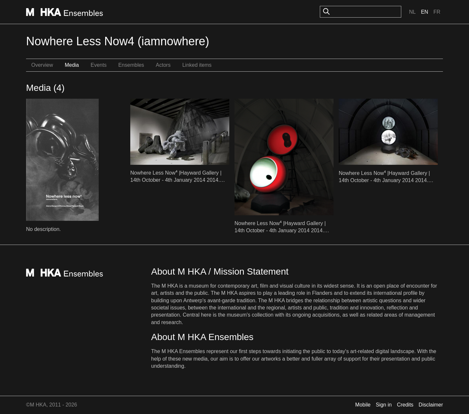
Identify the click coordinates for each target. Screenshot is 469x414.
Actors (163, 65)
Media (72, 65)
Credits (405, 404)
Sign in (384, 404)
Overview (42, 65)
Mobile (363, 404)
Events (99, 65)
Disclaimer (431, 404)
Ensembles (131, 65)
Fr (436, 12)
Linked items (197, 65)
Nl (412, 12)
